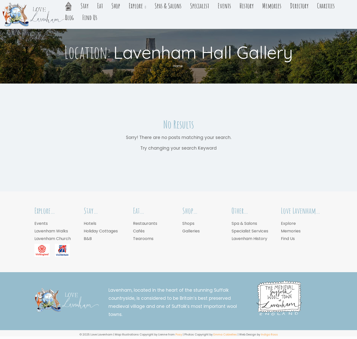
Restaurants (145, 223)
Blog (69, 17)
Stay (84, 6)
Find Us (89, 17)
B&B (88, 239)
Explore (136, 6)
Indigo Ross (269, 334)
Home (178, 66)
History (247, 6)
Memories (271, 6)
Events (224, 6)
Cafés (139, 231)
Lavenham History (249, 239)
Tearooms (143, 239)
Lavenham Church (52, 239)
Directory (299, 6)
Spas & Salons (168, 6)
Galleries (191, 231)
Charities (326, 6)
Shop (115, 6)
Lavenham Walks (51, 231)
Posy (178, 334)
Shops (188, 223)
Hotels (90, 223)
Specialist (199, 6)
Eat (100, 6)
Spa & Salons (244, 223)
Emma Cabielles (225, 334)
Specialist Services (250, 231)
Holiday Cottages (101, 231)
